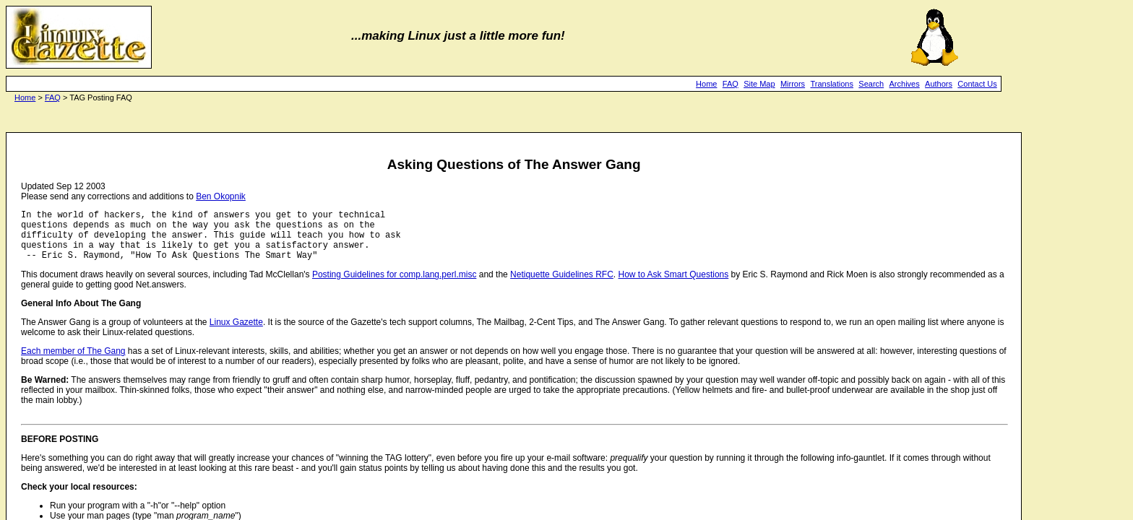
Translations (831, 83)
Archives (904, 83)
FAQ (730, 83)
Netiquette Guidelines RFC (561, 285)
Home (706, 83)
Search (871, 83)
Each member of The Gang (73, 362)
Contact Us (976, 83)
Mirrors (792, 83)
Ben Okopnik (221, 196)
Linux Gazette (236, 333)
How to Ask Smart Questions (674, 285)
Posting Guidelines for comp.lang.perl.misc (394, 285)
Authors (938, 83)
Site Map (759, 83)
